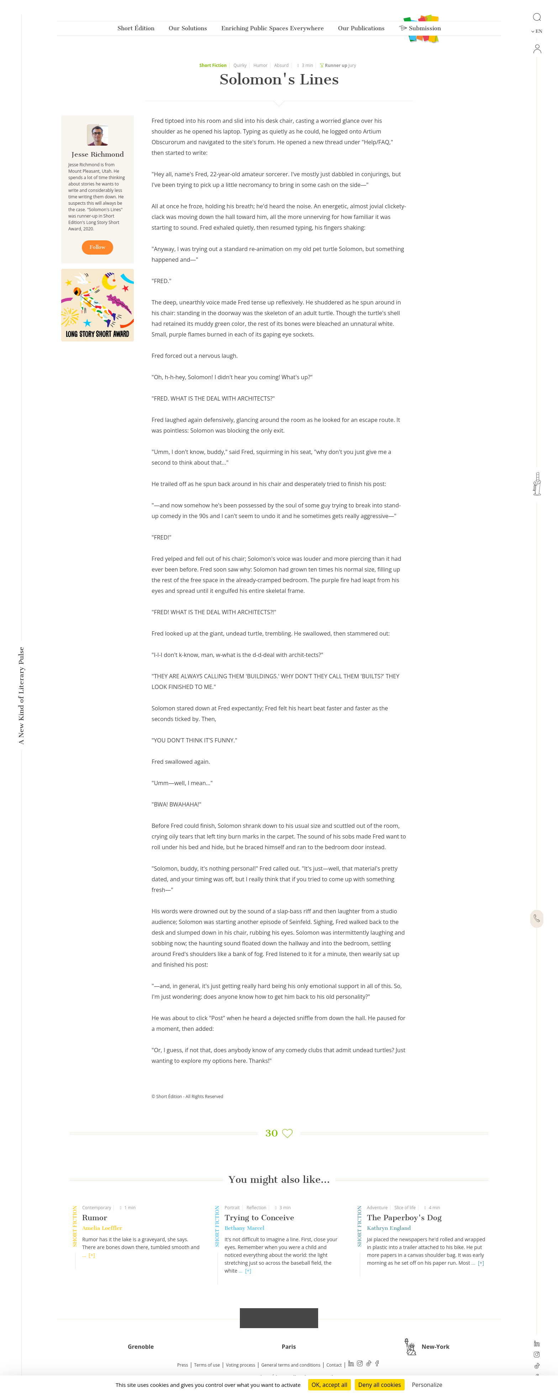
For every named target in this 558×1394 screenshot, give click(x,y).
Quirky (240, 65)
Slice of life (404, 1208)
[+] (92, 1255)
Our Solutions (188, 29)
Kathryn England (389, 1228)
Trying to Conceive (259, 1217)
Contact (334, 1365)
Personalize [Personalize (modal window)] (427, 1385)
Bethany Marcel (244, 1228)
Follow (97, 247)
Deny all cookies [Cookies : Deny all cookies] (379, 1385)
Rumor (94, 1217)
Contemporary (96, 1208)
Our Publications (361, 29)
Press (182, 1365)
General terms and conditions (290, 1365)
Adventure (377, 1208)
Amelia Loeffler (102, 1228)
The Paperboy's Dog (404, 1217)
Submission (420, 29)
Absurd (281, 65)
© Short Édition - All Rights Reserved (187, 1096)
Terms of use (207, 1365)
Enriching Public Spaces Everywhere (272, 29)
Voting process (240, 1365)
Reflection (257, 1208)
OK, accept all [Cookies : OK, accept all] (329, 1385)
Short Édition (135, 29)
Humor (260, 65)
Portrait (232, 1208)
